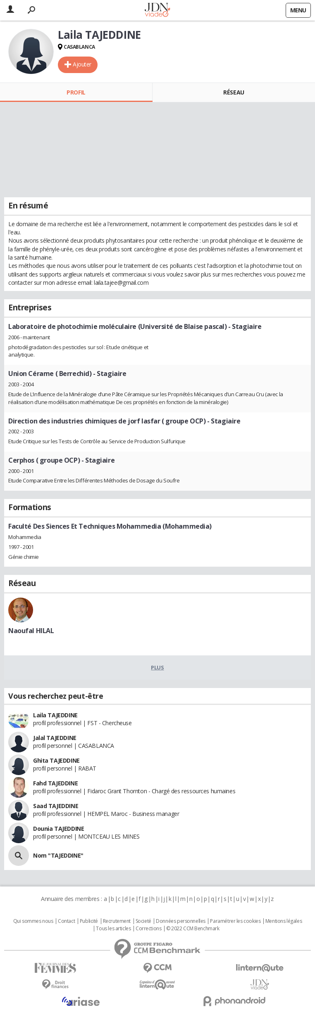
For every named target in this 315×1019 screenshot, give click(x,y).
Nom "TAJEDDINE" (58, 855)
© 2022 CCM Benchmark (193, 929)
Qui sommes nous (33, 921)
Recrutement (117, 921)
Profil (76, 92)
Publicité (89, 921)
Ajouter (82, 64)
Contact (66, 921)
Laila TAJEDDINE (55, 715)
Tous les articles (113, 929)
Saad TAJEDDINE (55, 806)
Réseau (233, 92)
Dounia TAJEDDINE (58, 828)
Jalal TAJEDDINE (54, 738)
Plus (157, 667)
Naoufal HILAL (31, 630)
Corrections (148, 929)
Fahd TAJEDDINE (55, 783)
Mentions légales (283, 921)
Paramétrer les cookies (235, 921)
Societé (143, 921)
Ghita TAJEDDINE (56, 760)
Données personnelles (180, 921)
